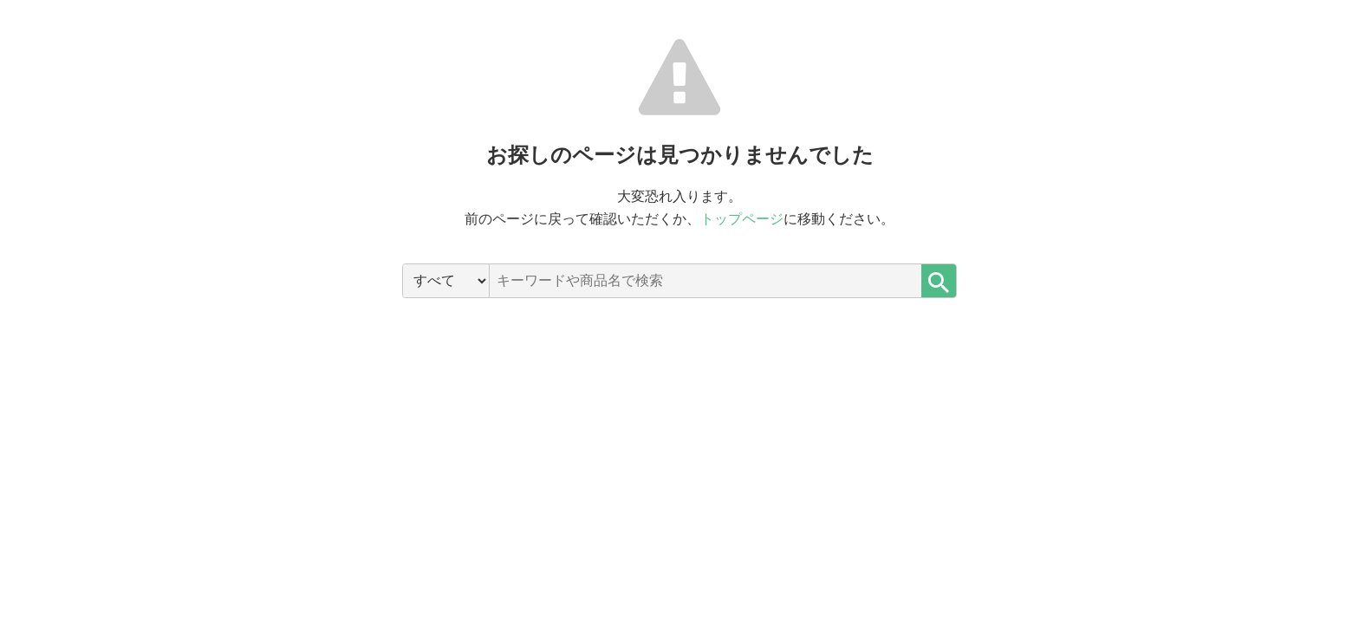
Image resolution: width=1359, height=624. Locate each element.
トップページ (742, 218)
